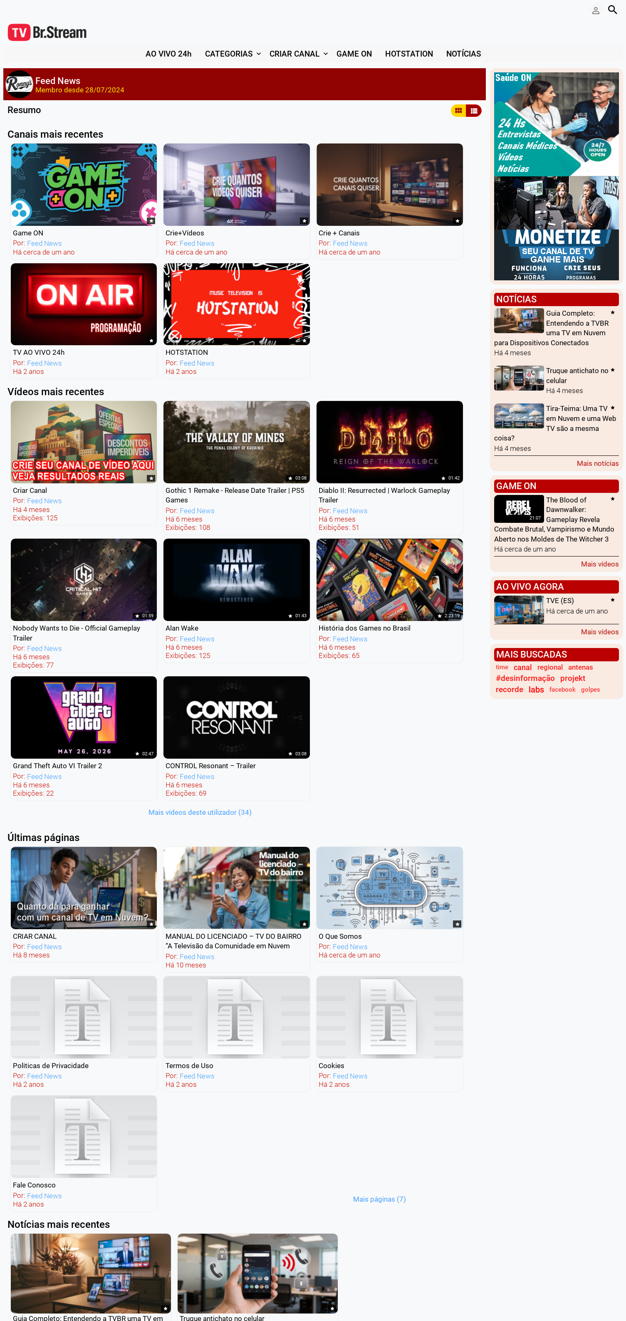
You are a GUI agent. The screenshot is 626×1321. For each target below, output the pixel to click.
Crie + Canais (221, 201)
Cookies (24, 655)
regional (550, 667)
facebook (562, 689)
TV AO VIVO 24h (322, 201)
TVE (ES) (560, 601)
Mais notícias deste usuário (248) (315, 1024)
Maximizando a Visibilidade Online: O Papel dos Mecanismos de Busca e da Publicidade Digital (184, 942)
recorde (509, 689)
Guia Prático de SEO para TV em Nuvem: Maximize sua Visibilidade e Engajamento (420, 776)
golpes (590, 689)
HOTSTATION (412, 201)
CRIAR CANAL (33, 538)
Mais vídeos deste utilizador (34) (353, 442)
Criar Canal (29, 308)
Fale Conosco (127, 655)
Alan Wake (407, 308)
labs (536, 690)
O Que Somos (223, 538)
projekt (572, 678)
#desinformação (525, 678)
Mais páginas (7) (260, 669)
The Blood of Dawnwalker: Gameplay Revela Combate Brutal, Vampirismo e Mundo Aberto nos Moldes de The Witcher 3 (554, 519)
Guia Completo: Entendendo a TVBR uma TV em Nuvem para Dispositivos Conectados (59, 776)
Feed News (43, 212)
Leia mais (22, 860)
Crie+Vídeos (125, 201)
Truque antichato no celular (172, 766)
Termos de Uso (415, 538)
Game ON (27, 201)
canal (523, 667)
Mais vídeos (600, 564)
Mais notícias (598, 463)
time (502, 667)
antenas (580, 667)
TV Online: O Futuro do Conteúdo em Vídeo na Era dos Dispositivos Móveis (64, 942)
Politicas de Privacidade (334, 538)
